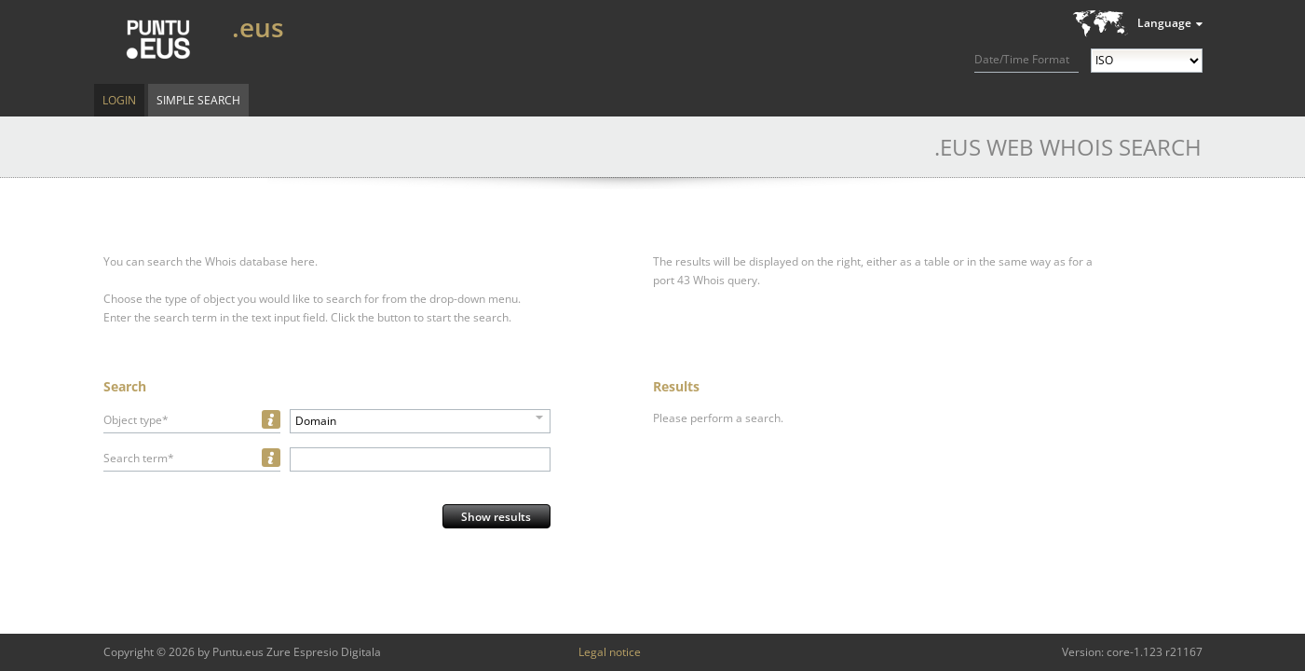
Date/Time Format (1021, 59)
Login (119, 100)
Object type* (136, 420)
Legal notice (609, 652)
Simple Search (198, 100)
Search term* (138, 458)
